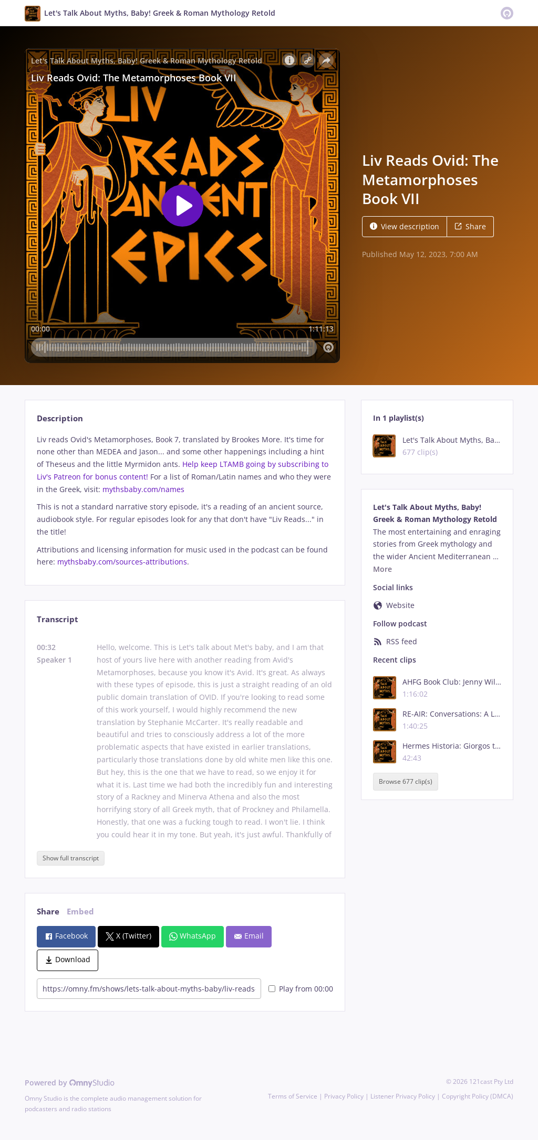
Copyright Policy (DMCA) (477, 1096)
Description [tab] (60, 418)
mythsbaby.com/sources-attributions (122, 562)
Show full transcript (71, 858)
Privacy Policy (344, 1096)
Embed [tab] (80, 911)
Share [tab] (48, 911)
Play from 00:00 (300, 989)
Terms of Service (292, 1096)
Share (470, 226)
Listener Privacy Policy (402, 1096)
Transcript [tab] (57, 619)
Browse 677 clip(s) (405, 781)
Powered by (70, 1083)
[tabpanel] (185, 501)
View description (404, 226)
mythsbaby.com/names (143, 489)
